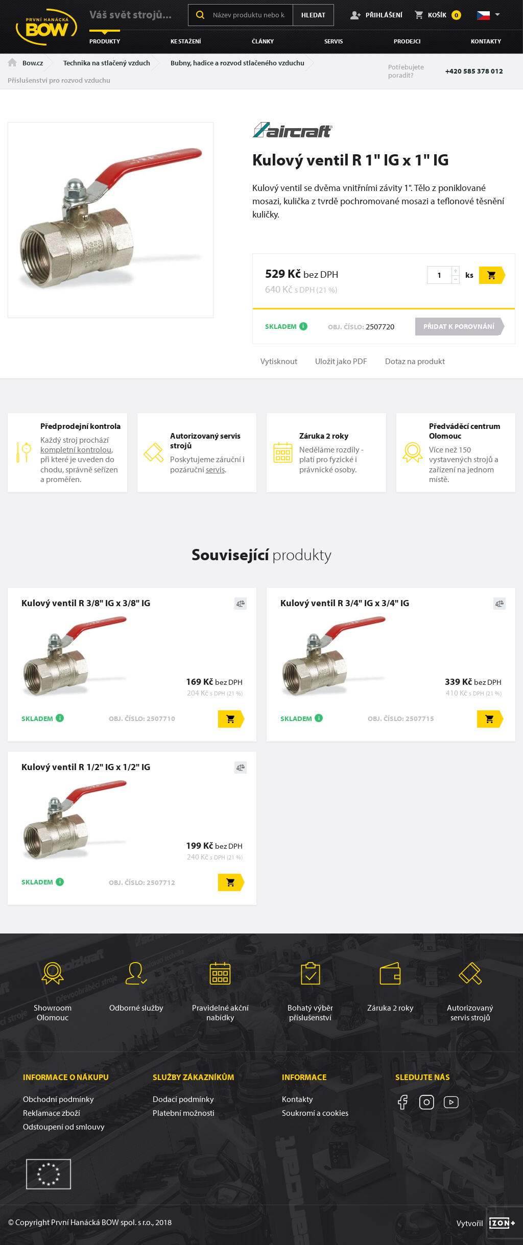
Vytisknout (278, 361)
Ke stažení (186, 41)
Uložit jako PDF (341, 361)
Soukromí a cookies (315, 1113)
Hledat (313, 15)
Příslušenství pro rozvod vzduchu (59, 80)
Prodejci (407, 41)
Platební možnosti (184, 1113)
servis (215, 469)
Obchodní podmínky (58, 1099)
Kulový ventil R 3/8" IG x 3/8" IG (85, 602)
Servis (333, 41)
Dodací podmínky (183, 1099)
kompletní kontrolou (75, 449)
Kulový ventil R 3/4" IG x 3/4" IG (344, 602)
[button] (487, 15)
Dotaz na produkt (415, 361)
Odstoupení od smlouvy (64, 1126)
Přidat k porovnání (458, 326)
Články (263, 41)
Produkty (104, 41)
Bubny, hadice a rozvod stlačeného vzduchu (237, 62)
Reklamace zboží (51, 1113)
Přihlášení (376, 15)
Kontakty (486, 41)
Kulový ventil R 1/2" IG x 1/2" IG (85, 766)
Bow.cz (25, 62)
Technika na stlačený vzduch (106, 62)
